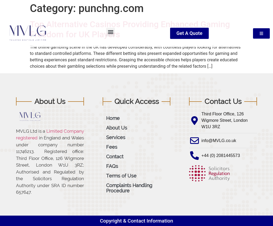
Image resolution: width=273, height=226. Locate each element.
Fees (111, 147)
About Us (116, 128)
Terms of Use (121, 176)
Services (115, 137)
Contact (114, 156)
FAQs (112, 166)
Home (113, 118)
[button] (110, 32)
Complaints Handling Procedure (129, 188)
